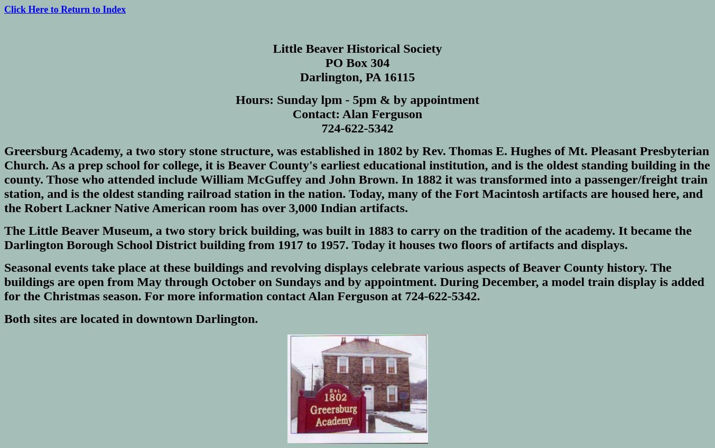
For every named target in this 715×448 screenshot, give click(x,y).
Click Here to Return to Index (65, 9)
